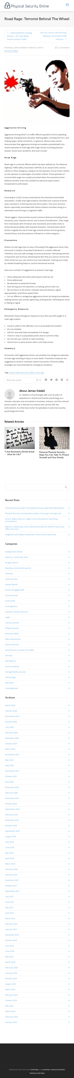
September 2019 (12, 809)
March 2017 (10, 918)
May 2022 (9, 760)
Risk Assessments (13, 639)
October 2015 (11, 978)
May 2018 (9, 853)
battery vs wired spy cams (16, 557)
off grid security (12, 628)
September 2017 (12, 891)
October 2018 (11, 825)
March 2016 (10, 962)
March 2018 (10, 864)
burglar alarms (11, 562)
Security (8, 655)
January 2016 (11, 973)
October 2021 (11, 776)
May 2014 (9, 1006)
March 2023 (10, 749)
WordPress (46, 1070)
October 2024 (11, 743)
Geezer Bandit (11, 584)
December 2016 (12, 935)
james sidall (15, 372)
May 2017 (9, 907)
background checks (13, 551)
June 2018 (9, 847)
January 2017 (11, 929)
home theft (10, 601)
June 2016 (9, 951)
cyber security (11, 579)
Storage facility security (15, 672)
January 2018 (11, 875)
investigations (11, 606)
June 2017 (9, 902)
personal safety (28, 372)
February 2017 (11, 924)
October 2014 (11, 1000)
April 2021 (9, 782)
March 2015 (10, 989)
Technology (10, 677)
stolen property (12, 666)
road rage (40, 372)
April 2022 (9, 765)
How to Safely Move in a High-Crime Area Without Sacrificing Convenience (31, 520)
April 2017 (9, 913)
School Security (12, 644)
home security (11, 595)
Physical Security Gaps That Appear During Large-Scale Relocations (34, 508)
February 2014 (11, 1017)
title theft (9, 683)
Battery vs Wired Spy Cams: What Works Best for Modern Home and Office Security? (34, 528)
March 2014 (10, 1011)
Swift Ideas (34, 1070)
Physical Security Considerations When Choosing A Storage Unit (33, 513)
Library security (12, 622)
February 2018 (11, 869)
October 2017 (11, 885)
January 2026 (11, 711)
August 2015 (10, 984)
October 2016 (11, 940)
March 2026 (10, 705)
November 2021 (12, 771)
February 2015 (11, 995)
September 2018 (12, 831)
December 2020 (12, 787)
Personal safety (11, 51)
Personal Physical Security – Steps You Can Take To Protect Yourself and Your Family (54, 455)
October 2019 (11, 803)
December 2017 (12, 880)
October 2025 (11, 722)
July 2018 (9, 842)
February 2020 (11, 793)
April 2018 (9, 858)
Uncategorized (11, 688)
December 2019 (12, 798)
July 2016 (9, 946)
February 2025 (11, 732)
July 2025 (9, 727)
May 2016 (9, 956)
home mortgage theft (14, 590)
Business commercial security (18, 568)
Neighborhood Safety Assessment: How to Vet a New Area (30, 534)
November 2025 (12, 716)
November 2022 (12, 754)
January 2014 (11, 1022)
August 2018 (10, 836)
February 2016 (11, 967)
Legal (7, 617)
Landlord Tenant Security (16, 612)
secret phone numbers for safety (19, 650)
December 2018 (12, 820)
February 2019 (11, 814)
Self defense (10, 661)
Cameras (9, 573)
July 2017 (9, 896)
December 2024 (12, 738)
